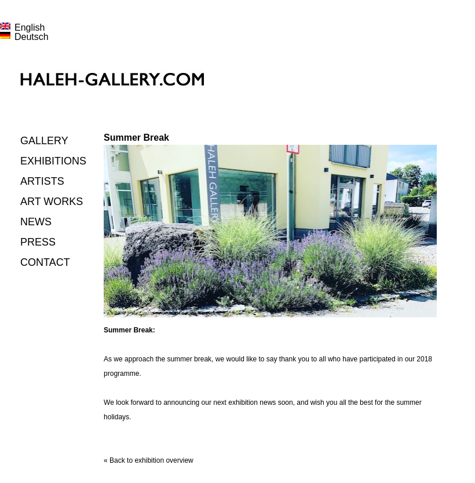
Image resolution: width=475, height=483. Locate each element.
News (36, 222)
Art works (51, 201)
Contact (45, 262)
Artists (42, 181)
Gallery (44, 141)
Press (38, 242)
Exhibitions (53, 161)
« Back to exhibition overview (148, 460)
